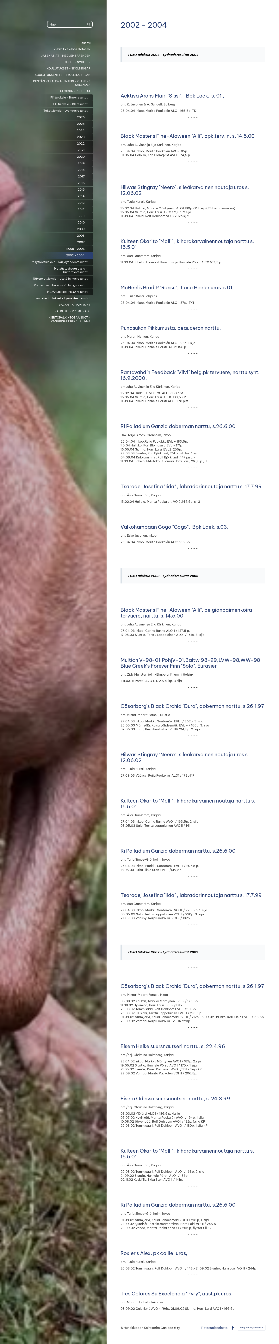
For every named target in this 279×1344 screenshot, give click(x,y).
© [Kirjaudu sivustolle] (122, 1328)
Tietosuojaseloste (214, 1328)
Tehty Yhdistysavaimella (251, 1327)
